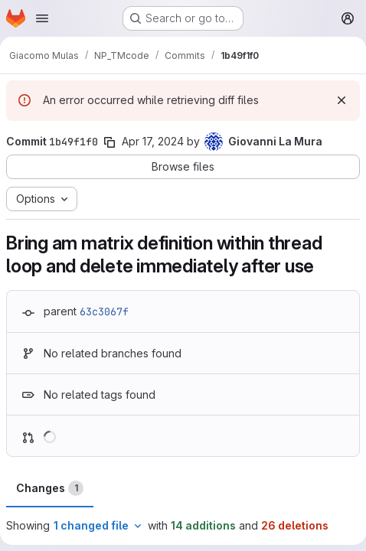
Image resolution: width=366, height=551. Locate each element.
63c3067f (104, 311)
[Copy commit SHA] (109, 142)
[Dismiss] (341, 100)
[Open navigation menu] (42, 18)
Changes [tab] (49, 488)
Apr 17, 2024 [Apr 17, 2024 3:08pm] (153, 141)
